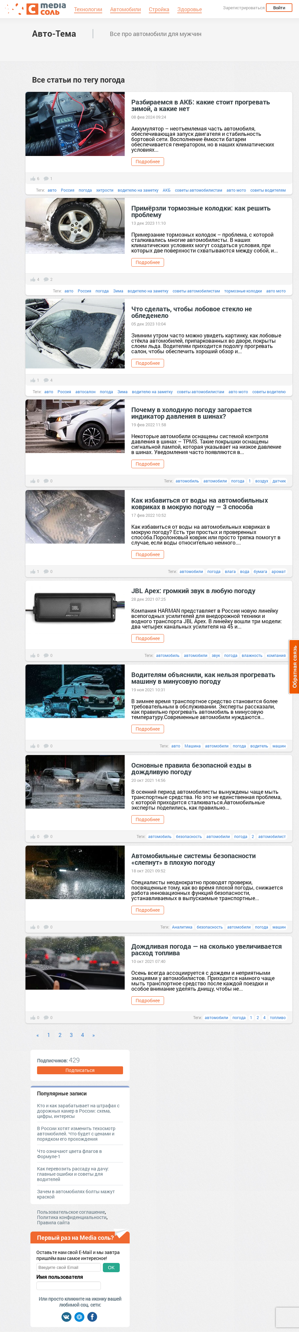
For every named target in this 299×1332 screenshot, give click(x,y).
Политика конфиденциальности (72, 1217)
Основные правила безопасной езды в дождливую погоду (191, 768)
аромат (279, 571)
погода (85, 190)
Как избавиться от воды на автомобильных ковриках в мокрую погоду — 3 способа (199, 503)
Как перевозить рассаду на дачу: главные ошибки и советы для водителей (73, 1173)
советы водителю (269, 391)
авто (52, 190)
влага (230, 571)
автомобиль (187, 480)
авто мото (236, 190)
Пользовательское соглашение (71, 1212)
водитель (259, 745)
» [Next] (93, 1034)
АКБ (167, 190)
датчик (279, 480)
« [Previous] (37, 1034)
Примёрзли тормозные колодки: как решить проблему (201, 211)
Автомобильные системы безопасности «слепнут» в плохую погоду (193, 858)
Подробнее (148, 161)
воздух (261, 480)
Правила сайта (53, 1222)
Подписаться (80, 1070)
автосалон (85, 391)
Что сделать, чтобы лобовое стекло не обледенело (191, 312)
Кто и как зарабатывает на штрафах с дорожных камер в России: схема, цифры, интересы (78, 1110)
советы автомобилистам (198, 190)
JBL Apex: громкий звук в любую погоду (193, 590)
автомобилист (272, 836)
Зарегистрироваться (244, 8)
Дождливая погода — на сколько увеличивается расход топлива (206, 949)
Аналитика (182, 927)
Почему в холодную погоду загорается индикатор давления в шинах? (191, 412)
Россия (67, 190)
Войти (279, 8)
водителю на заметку (138, 190)
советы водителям (268, 190)
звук (216, 655)
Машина (193, 745)
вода (244, 571)
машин (279, 745)
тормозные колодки (243, 290)
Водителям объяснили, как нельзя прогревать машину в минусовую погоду (203, 677)
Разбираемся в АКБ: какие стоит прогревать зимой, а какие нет (200, 105)
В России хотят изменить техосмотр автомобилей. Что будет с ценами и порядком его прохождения (76, 1133)
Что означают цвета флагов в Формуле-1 (69, 1154)
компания (276, 655)
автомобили (215, 480)
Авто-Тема (54, 33)
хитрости (104, 190)
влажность (252, 655)
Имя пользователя (59, 1277)
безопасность (189, 836)
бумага (260, 571)
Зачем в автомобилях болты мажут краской (76, 1194)
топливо (278, 1017)
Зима (118, 290)
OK (111, 1267)
